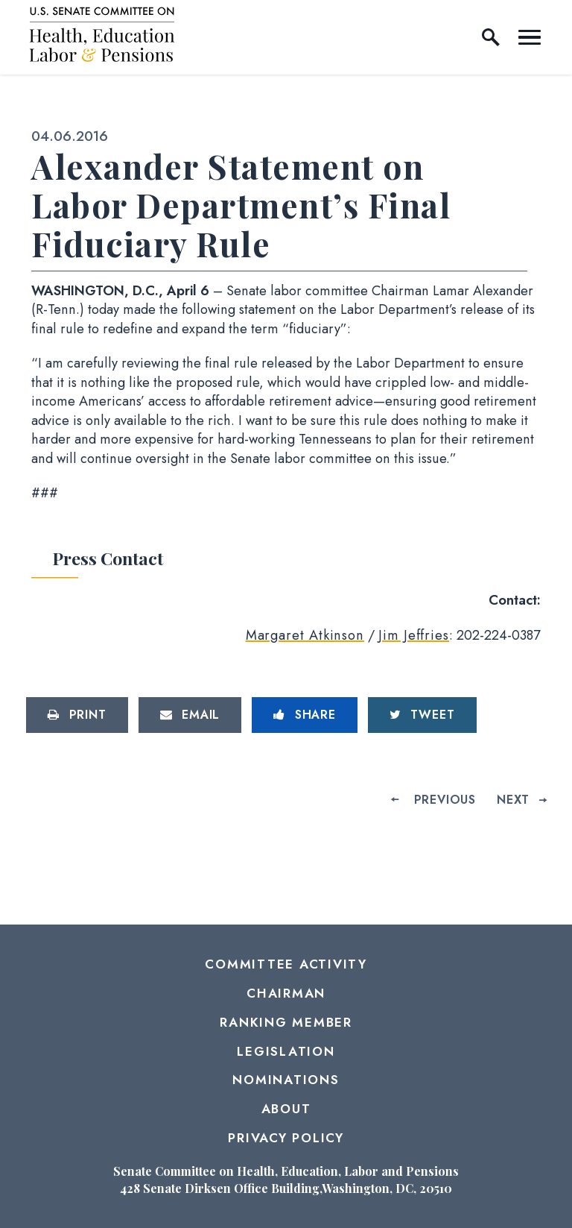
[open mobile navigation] (529, 37)
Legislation (285, 1051)
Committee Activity (286, 964)
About (286, 1109)
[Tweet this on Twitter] (422, 715)
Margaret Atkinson (305, 635)
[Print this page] (77, 715)
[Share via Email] (190, 715)
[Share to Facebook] (305, 715)
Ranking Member (286, 1022)
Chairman (286, 993)
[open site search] (491, 37)
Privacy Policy (286, 1138)
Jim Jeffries (413, 635)
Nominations (285, 1080)
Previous (445, 799)
